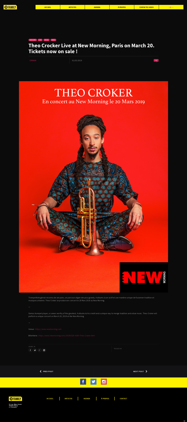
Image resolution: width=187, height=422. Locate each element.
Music (46, 40)
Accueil (47, 7)
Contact (14, 407)
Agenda (97, 7)
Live (40, 40)
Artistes (72, 7)
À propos (122, 7)
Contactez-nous (146, 7)
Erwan (33, 60)
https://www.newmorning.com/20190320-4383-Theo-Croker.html (67, 335)
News (53, 40)
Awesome (33, 40)
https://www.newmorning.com (48, 329)
